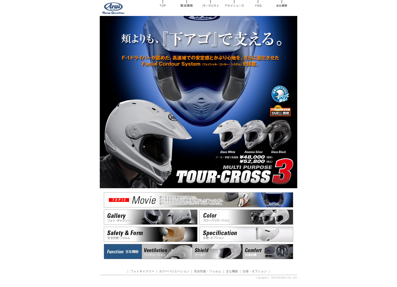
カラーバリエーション (174, 271)
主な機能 (232, 271)
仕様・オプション (255, 271)
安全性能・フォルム (207, 271)
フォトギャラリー (142, 271)
